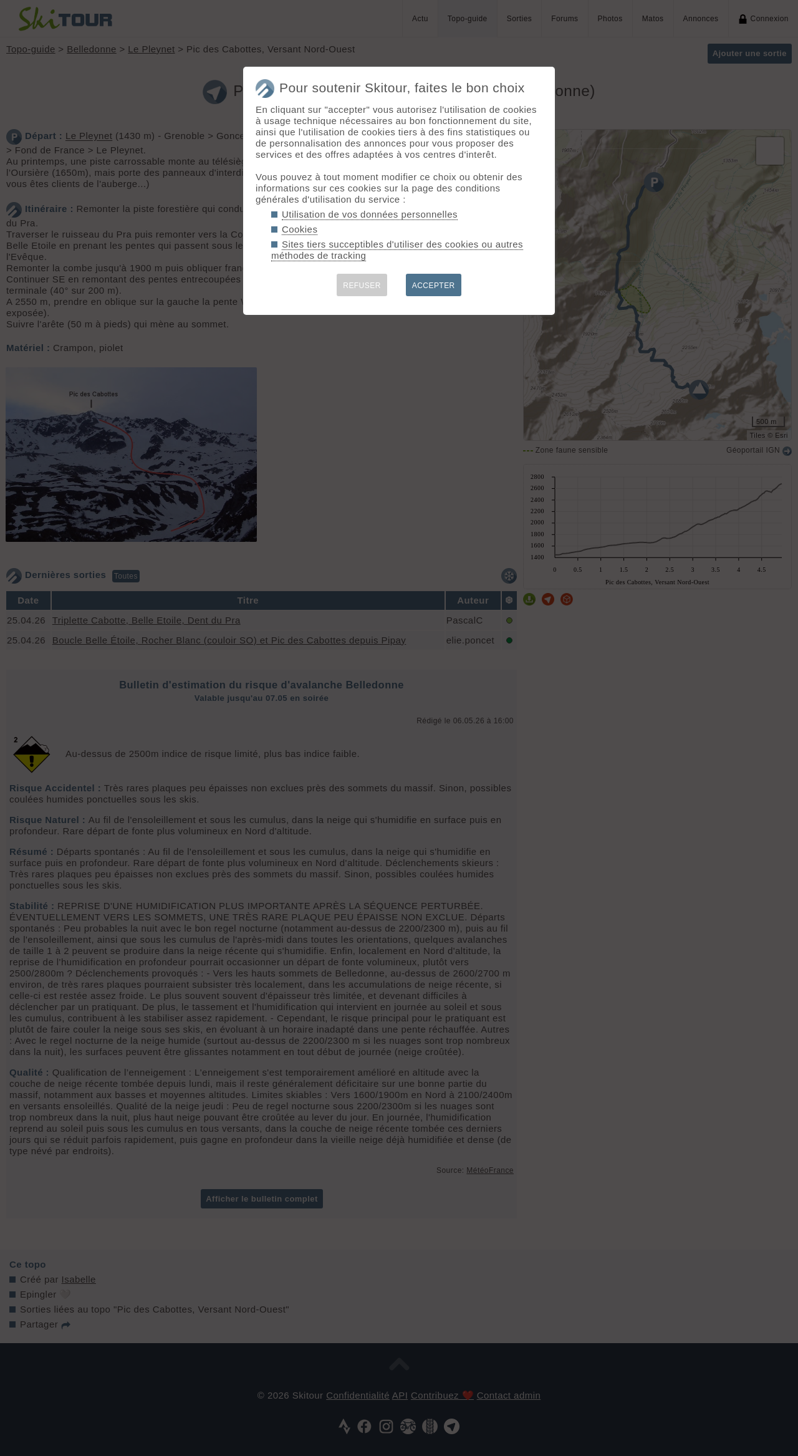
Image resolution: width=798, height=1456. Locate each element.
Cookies (299, 229)
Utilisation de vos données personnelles (370, 214)
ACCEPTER (433, 285)
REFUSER (362, 285)
